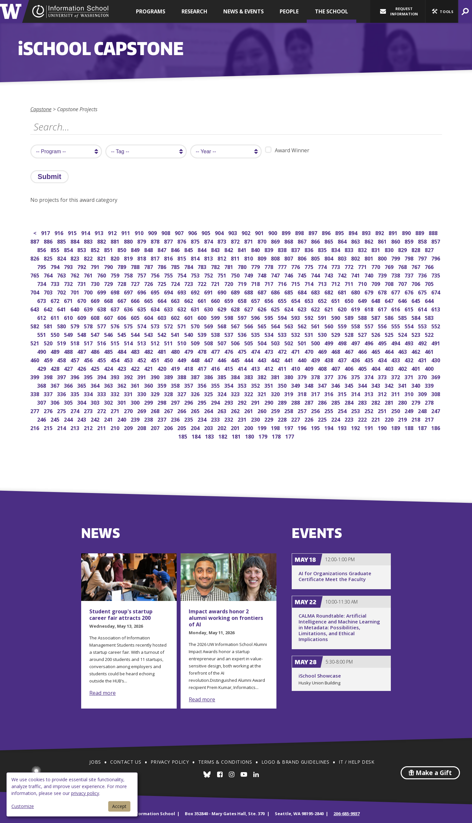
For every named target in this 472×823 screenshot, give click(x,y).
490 (42, 351)
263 (222, 410)
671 (69, 300)
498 (342, 342)
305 (69, 401)
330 (142, 393)
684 (302, 291)
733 (55, 283)
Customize (22, 806)
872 (235, 240)
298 (162, 401)
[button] (442, 11)
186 (436, 427)
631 (195, 308)
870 (262, 240)
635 (142, 308)
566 (249, 325)
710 (363, 283)
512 (155, 342)
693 (182, 291)
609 (82, 317)
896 (326, 232)
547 (95, 334)
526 (376, 334)
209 (129, 427)
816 (169, 257)
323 (235, 393)
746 (289, 274)
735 (436, 274)
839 (269, 249)
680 (356, 291)
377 (329, 376)
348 (309, 385)
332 (115, 393)
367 (55, 385)
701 (75, 291)
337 (48, 393)
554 (409, 325)
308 (436, 393)
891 (393, 232)
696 (142, 291)
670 (82, 300)
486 (95, 351)
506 (235, 342)
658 (242, 300)
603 (162, 317)
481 (162, 351)
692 (195, 291)
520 (48, 342)
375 (356, 376)
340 (416, 385)
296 (189, 401)
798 (409, 257)
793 (69, 266)
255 (329, 410)
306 (55, 401)
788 (135, 266)
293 (229, 401)
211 (102, 427)
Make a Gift (430, 773)
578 (88, 325)
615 (409, 308)
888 (433, 232)
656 (269, 300)
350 (282, 385)
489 (55, 351)
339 (429, 385)
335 (75, 393)
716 (282, 283)
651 (336, 300)
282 (376, 401)
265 (195, 410)
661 (202, 300)
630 (209, 308)
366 (69, 385)
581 (48, 325)
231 (242, 418)
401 (416, 368)
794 (55, 266)
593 (296, 317)
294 (216, 401)
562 (302, 325)
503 (276, 342)
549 (69, 334)
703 (48, 291)
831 (376, 249)
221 (376, 418)
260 (262, 410)
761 (88, 274)
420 (162, 368)
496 (369, 342)
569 (209, 325)
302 (109, 401)
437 (342, 359)
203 (209, 427)
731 (82, 283)
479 (189, 351)
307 (42, 401)
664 (162, 300)
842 (229, 249)
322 (249, 393)
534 (269, 334)
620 (342, 308)
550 (55, 334)
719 (242, 283)
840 (256, 249)
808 (276, 257)
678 (382, 291)
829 (403, 249)
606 (122, 317)
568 (222, 325)
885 (62, 240)
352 (256, 385)
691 (209, 291)
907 (179, 232)
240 (122, 418)
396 (75, 376)
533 (282, 334)
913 (99, 232)
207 (155, 427)
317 (316, 393)
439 (316, 359)
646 (403, 300)
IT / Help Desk (356, 762)
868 (289, 240)
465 (376, 351)
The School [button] (331, 11)
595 (269, 317)
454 (115, 359)
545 (122, 334)
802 (356, 257)
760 (102, 274)
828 (416, 249)
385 (222, 376)
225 (322, 418)
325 (209, 393)
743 (329, 274)
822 (88, 257)
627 (249, 308)
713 (322, 283)
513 (142, 342)
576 (115, 325)
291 (256, 401)
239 (135, 418)
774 (322, 266)
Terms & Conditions (225, 762)
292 (242, 401)
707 (403, 283)
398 (48, 376)
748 (262, 274)
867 (302, 240)
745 (302, 274)
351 (269, 385)
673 (42, 300)
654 (296, 300)
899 (286, 232)
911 (126, 232)
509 (195, 342)
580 (62, 325)
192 (356, 427)
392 (129, 376)
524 (403, 334)
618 (369, 308)
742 (342, 274)
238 (149, 418)
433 (396, 359)
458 (62, 359)
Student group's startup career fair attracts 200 (121, 614)
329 (155, 393)
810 (249, 257)
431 (423, 359)
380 (289, 376)
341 (403, 385)
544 (135, 334)
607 (109, 317)
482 (149, 351)
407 (336, 368)
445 (235, 359)
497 (356, 342)
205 (182, 427)
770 (376, 266)
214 (62, 427)
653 (309, 300)
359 (162, 385)
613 (436, 308)
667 (122, 300)
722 (202, 283)
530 (322, 334)
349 (296, 385)
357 (189, 385)
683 (316, 291)
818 (142, 257)
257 (302, 410)
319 (289, 393)
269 (142, 410)
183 (210, 435)
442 (276, 359)
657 (256, 300)
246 (42, 418)
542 (162, 334)
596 (256, 317)
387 (195, 376)
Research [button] (194, 11)
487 (82, 351)
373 (382, 376)
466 (363, 351)
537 (229, 334)
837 (296, 249)
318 (302, 393)
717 (269, 283)
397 (62, 376)
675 (423, 291)
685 (289, 291)
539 (202, 334)
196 (302, 427)
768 (403, 266)
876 (182, 240)
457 (75, 359)
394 (102, 376)
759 (115, 274)
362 (122, 385)
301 (122, 401)
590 (336, 317)
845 (189, 249)
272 (102, 410)
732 (69, 283)
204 (195, 427)
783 (202, 266)
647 (389, 300)
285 (336, 401)
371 (409, 376)
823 (75, 257)
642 (48, 308)
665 (149, 300)
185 (183, 435)
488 (69, 351)
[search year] (226, 151)
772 (349, 266)
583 (429, 317)
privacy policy (85, 793)
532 (296, 334)
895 (340, 232)
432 (409, 359)
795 (42, 266)
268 (155, 410)
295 (202, 401)
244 (69, 418)
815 (182, 257)
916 (59, 232)
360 (149, 385)
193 (342, 427)
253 (356, 410)
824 (62, 257)
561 (316, 325)
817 (155, 257)
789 (122, 266)
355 (216, 385)
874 (209, 240)
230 (256, 418)
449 (182, 359)
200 (249, 427)
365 (82, 385)
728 (122, 283)
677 (396, 291)
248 (423, 410)
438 (329, 359)
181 (236, 435)
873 (222, 240)
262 (235, 410)
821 (102, 257)
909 (153, 232)
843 (216, 249)
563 (289, 325)
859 (409, 240)
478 (202, 351)
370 (423, 376)
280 (403, 401)
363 (109, 385)
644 (429, 300)
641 (62, 308)
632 (182, 308)
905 (206, 232)
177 (290, 435)
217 (429, 418)
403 (389, 368)
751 (222, 274)
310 (409, 393)
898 (300, 232)
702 (62, 291)
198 (276, 427)
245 (55, 418)
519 (62, 342)
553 (423, 325)
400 (429, 368)
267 (169, 410)
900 (273, 232)
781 (229, 266)
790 (109, 266)
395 (88, 376)
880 (129, 240)
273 (88, 410)
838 (282, 249)
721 (216, 283)
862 (369, 240)
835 (322, 249)
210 (115, 427)
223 (349, 418)
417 (202, 368)
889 (420, 232)
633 (169, 308)
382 (262, 376)
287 (309, 401)
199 (262, 427)
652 (322, 300)
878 (155, 240)
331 (129, 393)
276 (48, 410)
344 (363, 385)
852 (95, 249)
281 (389, 401)
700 (88, 291)
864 (342, 240)
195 (316, 427)
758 (129, 274)
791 (95, 266)
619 (356, 308)
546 (109, 334)
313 (369, 393)
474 (256, 351)
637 (115, 308)
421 (149, 368)
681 (342, 291)
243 (82, 418)
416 (216, 368)
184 (196, 435)
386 (209, 376)
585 (403, 317)
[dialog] (72, 794)
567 (235, 325)
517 (88, 342)
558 (356, 325)
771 (363, 266)
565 (262, 325)
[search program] (66, 151)
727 (135, 283)
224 (336, 418)
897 (313, 232)
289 (282, 401)
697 (129, 291)
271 (115, 410)
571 (182, 325)
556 (382, 325)
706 (416, 283)
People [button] (289, 11)
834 (336, 249)
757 (142, 274)
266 (182, 410)
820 (115, 257)
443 (262, 359)
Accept (119, 806)
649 (363, 300)
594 (282, 317)
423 (122, 368)
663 (175, 300)
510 (182, 342)
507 (222, 342)
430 (436, 359)
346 (336, 385)
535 (256, 334)
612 (42, 317)
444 (249, 359)
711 (349, 283)
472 (282, 351)
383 (249, 376)
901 (260, 232)
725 (162, 283)
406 (349, 368)
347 (322, 385)
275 (62, 410)
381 (276, 376)
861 (382, 240)
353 (242, 385)
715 (296, 283)
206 (169, 427)
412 (269, 368)
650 (349, 300)
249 (409, 410)
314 (356, 393)
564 (276, 325)
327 (182, 393)
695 (155, 291)
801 (369, 257)
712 (336, 283)
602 (175, 317)
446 (222, 359)
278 (429, 401)
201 (235, 427)
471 (296, 351)
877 (169, 240)
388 (182, 376)
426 (82, 368)
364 (95, 385)
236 (175, 418)
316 (329, 393)
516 (102, 342)
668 (109, 300)
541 (175, 334)
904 (219, 232)
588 (363, 317)
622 (316, 308)
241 (109, 418)
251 (382, 410)
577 (102, 325)
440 (302, 359)
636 (129, 308)
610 (69, 317)
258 (289, 410)
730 (95, 283)
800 (382, 257)
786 (162, 266)
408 (322, 368)
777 (282, 266)
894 (353, 232)
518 (75, 342)
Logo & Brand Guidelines (295, 762)
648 (376, 300)
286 (322, 401)
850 (122, 249)
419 (175, 368)
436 (356, 359)
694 (169, 291)
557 (369, 325)
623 (302, 308)
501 (302, 342)
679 (369, 291)
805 (316, 257)
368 (42, 385)
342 (389, 385)
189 (396, 427)
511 (169, 342)
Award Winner (287, 150)
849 (135, 249)
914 (86, 232)
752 (209, 274)
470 (309, 351)
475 (242, 351)
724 (175, 283)
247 (436, 410)
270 (129, 410)
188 (409, 427)
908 (166, 232)
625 (276, 308)
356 (202, 385)
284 (349, 401)
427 (69, 368)
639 (88, 308)
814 (195, 257)
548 (82, 334)
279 (416, 401)
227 (296, 418)
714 (309, 283)
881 (115, 240)
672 (55, 300)
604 (149, 317)
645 (416, 300)
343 (376, 385)
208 (142, 427)
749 (249, 274)
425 (95, 368)
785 (175, 266)
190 (382, 427)
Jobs (95, 762)
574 (142, 325)
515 (115, 342)
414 (242, 368)
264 (209, 410)
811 (235, 257)
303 (95, 401)
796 (436, 257)
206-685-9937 (346, 813)
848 (149, 249)
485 (109, 351)
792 (82, 266)
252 (369, 410)
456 (88, 359)
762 (75, 274)
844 (202, 249)
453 (129, 359)
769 (389, 266)
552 (436, 325)
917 (46, 232)
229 (269, 418)
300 (135, 401)
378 (316, 376)
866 (316, 240)
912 (113, 232)
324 (222, 393)
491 (436, 342)
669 (95, 300)
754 (182, 274)
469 (322, 351)
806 (302, 257)
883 (88, 240)
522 (429, 334)
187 (423, 427)
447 (209, 359)
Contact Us (125, 762)
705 (429, 283)
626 (262, 308)
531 (309, 334)
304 (82, 401)
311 (396, 393)
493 (409, 342)
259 (276, 410)
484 (122, 351)
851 (109, 249)
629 (222, 308)
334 (88, 393)
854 (69, 249)
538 (216, 334)
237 (162, 418)
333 (102, 393)
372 (396, 376)
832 (363, 249)
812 (222, 257)
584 (416, 317)
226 (309, 418)
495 (382, 342)
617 (382, 308)
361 (135, 385)
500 (316, 342)
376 (342, 376)
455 (102, 359)
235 (189, 418)
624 (289, 308)
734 (42, 283)
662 (189, 300)
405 (363, 368)
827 (429, 249)
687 (262, 291)
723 (189, 283)
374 (369, 376)
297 (175, 401)
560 (329, 325)
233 (216, 418)
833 (349, 249)
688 (249, 291)
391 (142, 376)
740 (369, 274)
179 (263, 435)
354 (229, 385)
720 (229, 283)
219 (403, 418)
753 (195, 274)
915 (72, 232)
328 (169, 393)
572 (169, 325)
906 (193, 232)
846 (175, 249)
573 (155, 325)
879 (142, 240)
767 (416, 266)
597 (242, 317)
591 (322, 317)
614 (423, 308)
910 (139, 232)
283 (363, 401)
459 (48, 359)
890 (407, 232)
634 (155, 308)
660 (216, 300)
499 (329, 342)
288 (296, 401)
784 (189, 266)
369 (436, 376)
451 (155, 359)
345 (349, 385)
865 (329, 240)
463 (403, 351)
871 (249, 240)
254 (342, 410)
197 (289, 427)
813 (209, 257)
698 (115, 291)
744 (316, 274)
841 (242, 249)
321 (262, 393)
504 (262, 342)
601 (189, 317)
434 (382, 359)
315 (342, 393)
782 (216, 266)
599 (216, 317)
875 (195, 240)
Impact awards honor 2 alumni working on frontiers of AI (226, 618)
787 (149, 266)
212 (88, 427)
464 (389, 351)
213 (75, 427)
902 (246, 232)
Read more (102, 692)
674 (436, 291)
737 (409, 274)
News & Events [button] (243, 11)
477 (216, 351)
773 (336, 266)
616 (396, 308)
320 (276, 393)
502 (289, 342)
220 (389, 418)
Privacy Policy (170, 762)
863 (356, 240)
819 (129, 257)
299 (149, 401)
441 (289, 359)
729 (109, 283)
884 (75, 240)
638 (102, 308)
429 (42, 368)
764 (48, 274)
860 (396, 240)
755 (169, 274)
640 (75, 308)
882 (102, 240)
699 (102, 291)
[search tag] (146, 151)
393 (115, 376)
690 (222, 291)
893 (366, 232)
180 (250, 435)
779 (256, 266)
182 (223, 435)
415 (229, 368)
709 (376, 283)
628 (235, 308)
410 (296, 368)
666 (135, 300)
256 (316, 410)
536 (242, 334)
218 (416, 418)
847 (162, 249)
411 (282, 368)
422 (135, 368)
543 (149, 334)
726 (149, 283)
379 (302, 376)
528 (349, 334)
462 (416, 351)
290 (269, 401)
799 (396, 257)
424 (109, 368)
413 (256, 368)
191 (369, 427)
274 (75, 410)
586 (389, 317)
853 (82, 249)
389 (169, 376)
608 (95, 317)
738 (396, 274)
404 (376, 368)
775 (309, 266)
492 (423, 342)
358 (175, 385)
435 (369, 359)
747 (276, 274)
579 (75, 325)
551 (42, 334)
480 (175, 351)
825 (48, 257)
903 (233, 232)
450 (169, 359)
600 (202, 317)
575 (129, 325)
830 (389, 249)
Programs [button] (150, 11)
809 (262, 257)
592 (309, 317)
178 (277, 435)
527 (363, 334)
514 (129, 342)
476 (229, 351)
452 (142, 359)
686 (276, 291)
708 (389, 283)
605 (135, 317)
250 (396, 410)
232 (229, 418)
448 (195, 359)
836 (309, 249)
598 (229, 317)
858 (423, 240)
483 (135, 351)
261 (249, 410)
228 (282, 418)
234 (202, 418)
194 (329, 427)
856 (42, 249)
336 (62, 393)
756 (155, 274)
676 (409, 291)
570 (195, 325)
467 (349, 351)
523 (416, 334)
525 (389, 334)
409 (309, 368)
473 (269, 351)
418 (189, 368)
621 (329, 308)
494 (396, 342)
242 (95, 418)
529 (336, 334)
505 (249, 342)
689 (235, 291)
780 (242, 266)
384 (235, 376)
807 (289, 257)
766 (429, 266)
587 (376, 317)
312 (382, 393)
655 (282, 300)
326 (195, 393)
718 (256, 283)
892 (380, 232)
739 (382, 274)
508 (209, 342)
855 (55, 249)
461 (429, 351)
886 (48, 240)
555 (396, 325)
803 (342, 257)
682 (329, 291)
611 (55, 317)
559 (342, 325)
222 (363, 418)
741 (356, 274)
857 (436, 240)
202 (222, 427)
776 (296, 266)
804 (329, 257)
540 (189, 334)
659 (229, 300)
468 (336, 351)
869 (276, 240)
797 (423, 257)
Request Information (399, 11)
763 (62, 274)
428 (55, 368)
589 (349, 317)
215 (48, 427)
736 (423, 274)
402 (403, 368)
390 (155, 376)
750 (235, 274)
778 (269, 266)
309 (423, 393)
